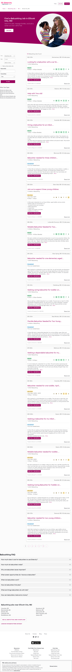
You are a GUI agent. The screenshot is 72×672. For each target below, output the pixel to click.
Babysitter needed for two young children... (44, 518)
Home (4, 8)
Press (45, 633)
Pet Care (36, 658)
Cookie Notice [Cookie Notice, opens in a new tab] (17, 670)
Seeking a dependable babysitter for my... (43, 353)
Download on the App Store (36, 642)
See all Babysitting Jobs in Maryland (13, 619)
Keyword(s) (3, 68)
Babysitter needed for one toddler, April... (43, 386)
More (51, 77)
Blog (40, 633)
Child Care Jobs (55, 653)
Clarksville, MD (5, 613)
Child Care (36, 653)
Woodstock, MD (40, 608)
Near (2, 59)
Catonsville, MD (40, 611)
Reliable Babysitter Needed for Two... (42, 227)
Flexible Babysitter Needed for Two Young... (44, 321)
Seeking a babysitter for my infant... (41, 419)
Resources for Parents (17, 655)
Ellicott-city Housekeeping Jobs (7, 97)
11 (43, 546)
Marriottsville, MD (5, 610)
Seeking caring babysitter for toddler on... (44, 290)
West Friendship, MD (41, 613)
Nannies (36, 651)
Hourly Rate (3, 73)
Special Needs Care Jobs (55, 655)
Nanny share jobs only (8, 66)
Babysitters (36, 650)
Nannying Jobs (55, 651)
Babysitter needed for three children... (42, 158)
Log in (60, 3)
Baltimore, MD (40, 610)
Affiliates (16, 650)
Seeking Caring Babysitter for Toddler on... (44, 485)
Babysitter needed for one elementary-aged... (45, 258)
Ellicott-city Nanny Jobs (6, 90)
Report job (67, 83)
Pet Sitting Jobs (55, 658)
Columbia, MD (5, 608)
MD (19, 8)
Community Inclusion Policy (16, 653)
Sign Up (67, 3)
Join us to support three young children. (43, 189)
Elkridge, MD (4, 611)
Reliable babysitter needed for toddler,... (43, 452)
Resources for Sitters (16, 656)
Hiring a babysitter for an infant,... (40, 125)
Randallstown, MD (6, 615)
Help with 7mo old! (34, 93)
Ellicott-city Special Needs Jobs (8, 96)
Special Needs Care (36, 655)
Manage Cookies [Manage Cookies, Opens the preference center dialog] (53, 666)
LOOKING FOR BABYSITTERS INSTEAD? (11, 623)
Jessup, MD (39, 615)
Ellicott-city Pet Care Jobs (6, 91)
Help (55, 3)
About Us (27, 633)
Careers (35, 633)
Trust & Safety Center (16, 651)
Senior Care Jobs (55, 656)
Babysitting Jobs (12, 8)
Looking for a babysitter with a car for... (42, 62)
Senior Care (36, 656)
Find (1, 55)
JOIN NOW (8, 30)
